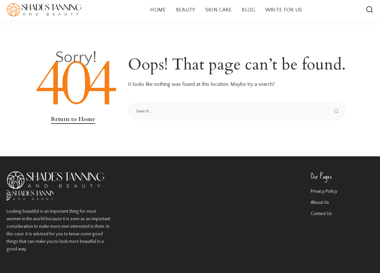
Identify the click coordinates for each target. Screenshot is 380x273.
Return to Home (73, 119)
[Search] (369, 10)
